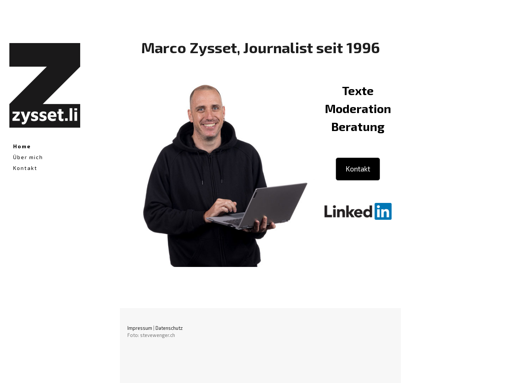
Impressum (139, 328)
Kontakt (25, 168)
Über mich (28, 157)
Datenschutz (169, 328)
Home (22, 146)
